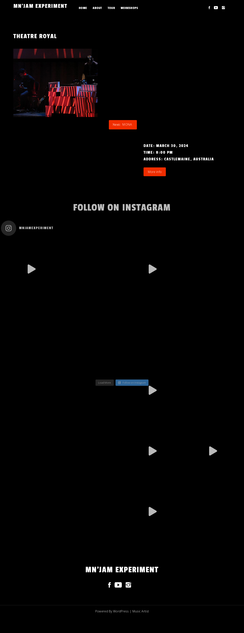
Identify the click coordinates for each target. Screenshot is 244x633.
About (97, 8)
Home (83, 8)
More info (155, 172)
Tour (111, 8)
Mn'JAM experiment (40, 6)
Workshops (129, 8)
